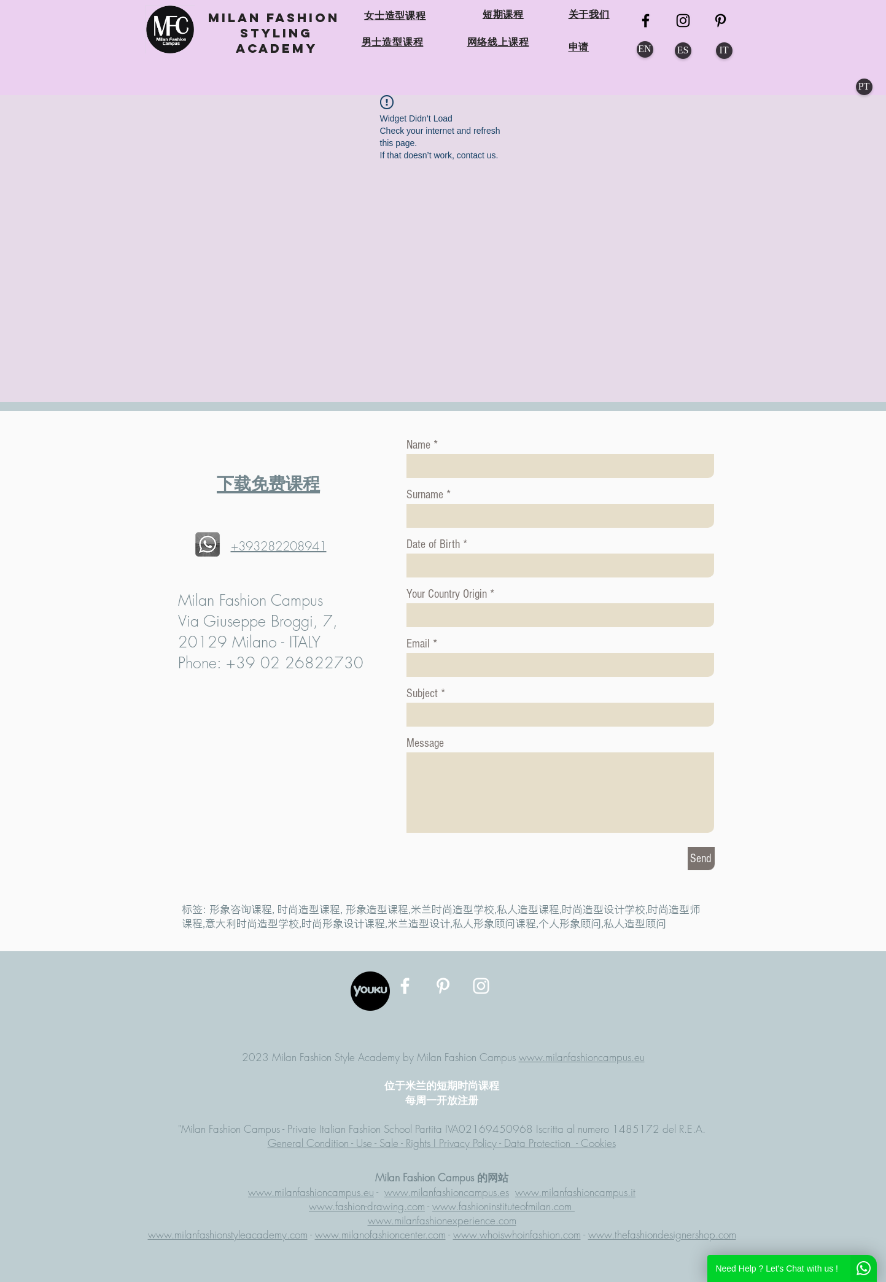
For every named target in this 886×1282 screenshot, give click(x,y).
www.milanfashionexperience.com (442, 1220)
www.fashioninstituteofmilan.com (503, 1206)
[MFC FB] (646, 20)
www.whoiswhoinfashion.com (517, 1234)
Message (425, 743)
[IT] (724, 50)
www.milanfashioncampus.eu (582, 1057)
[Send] (701, 858)
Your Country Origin (448, 594)
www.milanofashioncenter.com (380, 1234)
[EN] (645, 49)
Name (418, 445)
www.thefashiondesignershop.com (662, 1234)
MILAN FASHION (276, 17)
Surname (424, 494)
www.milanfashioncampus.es (446, 1192)
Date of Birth (433, 544)
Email (418, 644)
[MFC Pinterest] (720, 20)
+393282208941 (279, 546)
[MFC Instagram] (683, 20)
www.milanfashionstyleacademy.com (228, 1234)
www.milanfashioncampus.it (575, 1192)
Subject (422, 693)
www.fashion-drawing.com (367, 1206)
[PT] (864, 87)
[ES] (683, 50)
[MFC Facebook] (405, 986)
